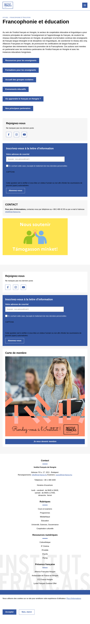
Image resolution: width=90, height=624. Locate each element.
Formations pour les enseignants (20, 70)
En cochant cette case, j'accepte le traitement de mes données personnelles (38, 166)
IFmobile (45, 550)
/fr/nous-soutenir (45, 236)
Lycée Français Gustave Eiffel (45, 583)
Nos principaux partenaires (17, 108)
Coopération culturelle (45, 528)
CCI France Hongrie (45, 579)
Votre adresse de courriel (17, 154)
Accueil (5, 17)
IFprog (45, 558)
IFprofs (45, 554)
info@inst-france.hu (12, 212)
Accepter (9, 612)
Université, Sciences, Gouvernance (45, 525)
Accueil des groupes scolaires (19, 80)
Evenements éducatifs (15, 89)
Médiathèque (45, 517)
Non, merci (27, 612)
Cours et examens (45, 509)
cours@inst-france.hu (64, 475)
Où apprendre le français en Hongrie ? (23, 99)
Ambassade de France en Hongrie (45, 576)
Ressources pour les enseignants (20, 60)
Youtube (24, 134)
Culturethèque (45, 542)
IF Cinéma (45, 546)
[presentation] (22, 177)
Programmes (45, 513)
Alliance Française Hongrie (45, 572)
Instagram (16, 134)
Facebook (8, 134)
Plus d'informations (73, 598)
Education (45, 521)
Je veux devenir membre (45, 441)
